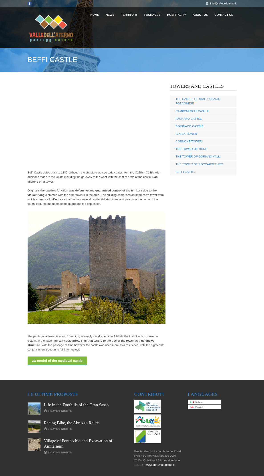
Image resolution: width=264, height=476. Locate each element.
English (197, 407)
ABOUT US (200, 14)
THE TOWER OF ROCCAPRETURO (199, 164)
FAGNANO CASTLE (189, 118)
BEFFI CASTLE (186, 171)
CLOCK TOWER (186, 133)
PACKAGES (152, 14)
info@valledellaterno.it (223, 3)
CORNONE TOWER (189, 141)
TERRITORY (129, 14)
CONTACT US (223, 14)
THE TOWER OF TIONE (191, 149)
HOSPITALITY (176, 14)
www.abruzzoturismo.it (160, 464)
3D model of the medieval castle (57, 360)
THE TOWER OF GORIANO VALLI (198, 156)
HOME (94, 14)
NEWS (110, 14)
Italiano (197, 402)
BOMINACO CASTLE (190, 126)
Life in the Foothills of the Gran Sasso (76, 404)
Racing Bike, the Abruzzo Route (71, 422)
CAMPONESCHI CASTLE (192, 111)
